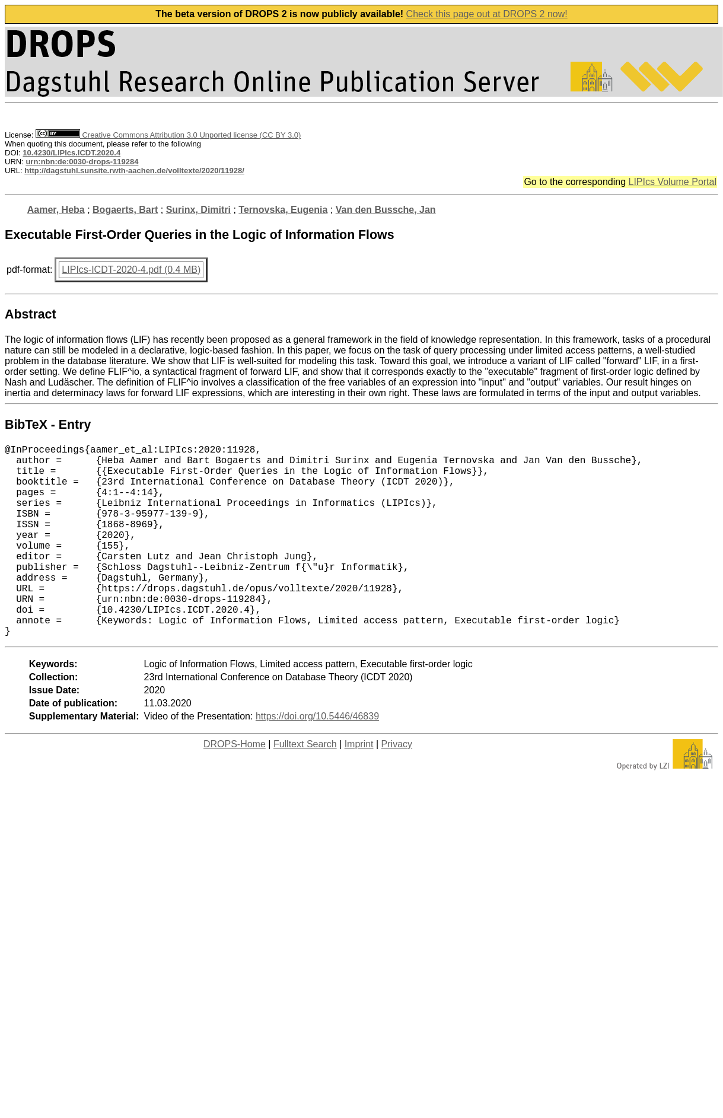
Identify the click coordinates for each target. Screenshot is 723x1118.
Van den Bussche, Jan (386, 210)
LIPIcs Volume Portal (672, 182)
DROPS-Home (234, 787)
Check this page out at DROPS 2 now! (487, 14)
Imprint (359, 787)
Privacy (396, 787)
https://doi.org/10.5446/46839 (317, 759)
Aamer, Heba (56, 210)
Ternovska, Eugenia (282, 210)
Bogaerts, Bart (125, 210)
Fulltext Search (305, 787)
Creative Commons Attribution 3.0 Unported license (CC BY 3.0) (168, 134)
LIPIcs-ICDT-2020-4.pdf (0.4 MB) (131, 270)
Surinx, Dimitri (198, 210)
